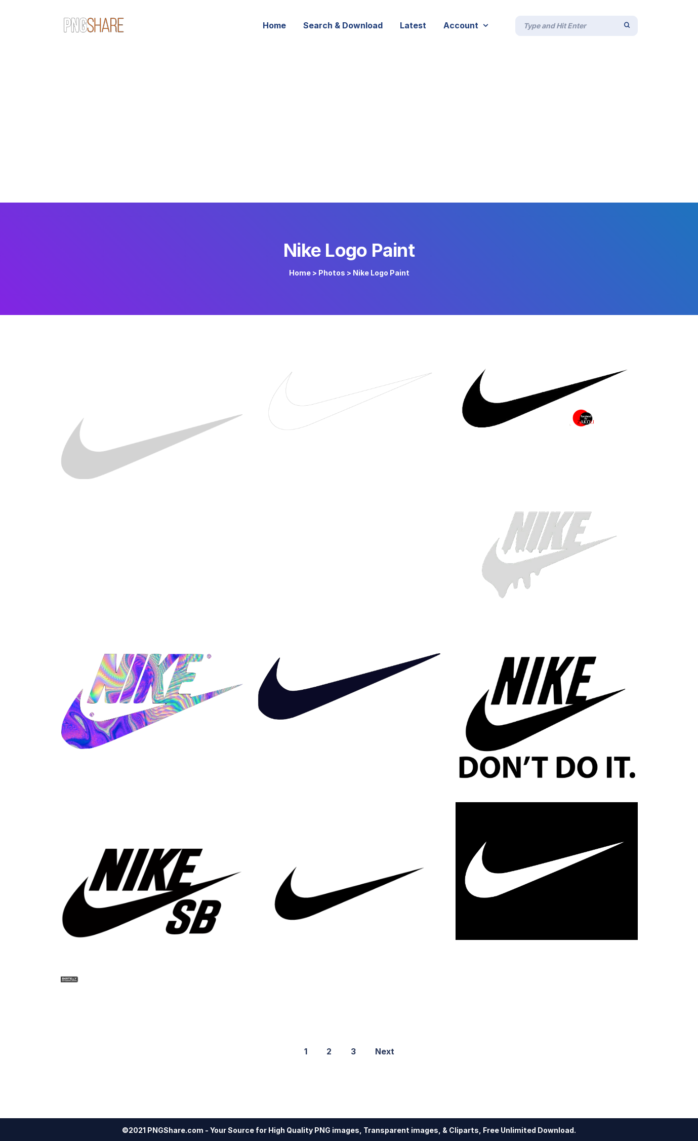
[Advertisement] (349, 127)
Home (300, 272)
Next (384, 1051)
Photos (331, 272)
